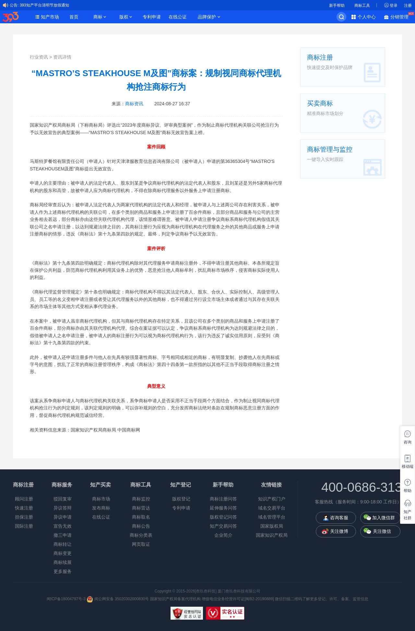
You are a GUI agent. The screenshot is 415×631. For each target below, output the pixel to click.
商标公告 (141, 526)
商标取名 (141, 517)
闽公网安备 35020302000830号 (118, 599)
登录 (393, 5)
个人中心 (367, 16)
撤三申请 (62, 535)
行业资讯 (39, 57)
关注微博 (339, 531)
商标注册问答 (223, 498)
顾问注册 (24, 498)
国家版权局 (271, 526)
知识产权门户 (271, 498)
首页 (73, 16)
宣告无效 (62, 526)
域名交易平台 (271, 508)
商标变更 (62, 553)
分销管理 (401, 16)
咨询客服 (339, 517)
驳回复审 (62, 498)
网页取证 (141, 544)
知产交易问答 (223, 526)
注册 (408, 5)
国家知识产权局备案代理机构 (175, 599)
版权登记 (181, 498)
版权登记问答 (223, 517)
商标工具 (362, 5)
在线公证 (178, 16)
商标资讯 (134, 103)
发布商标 (101, 508)
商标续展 (62, 562)
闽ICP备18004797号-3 (67, 599)
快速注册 (24, 508)
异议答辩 (62, 508)
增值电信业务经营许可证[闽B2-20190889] (238, 599)
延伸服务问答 (223, 508)
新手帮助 (337, 5)
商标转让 (62, 544)
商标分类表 (141, 535)
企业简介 (223, 535)
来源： (127, 103)
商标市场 (101, 498)
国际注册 (24, 526)
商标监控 (141, 498)
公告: (14, 5)
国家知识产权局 (272, 535)
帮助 (407, 490)
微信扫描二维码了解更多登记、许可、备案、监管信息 (321, 599)
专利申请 (152, 16)
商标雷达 (141, 508)
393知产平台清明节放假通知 (44, 5)
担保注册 (24, 517)
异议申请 (62, 517)
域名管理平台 (271, 517)
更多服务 (62, 571)
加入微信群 (383, 517)
